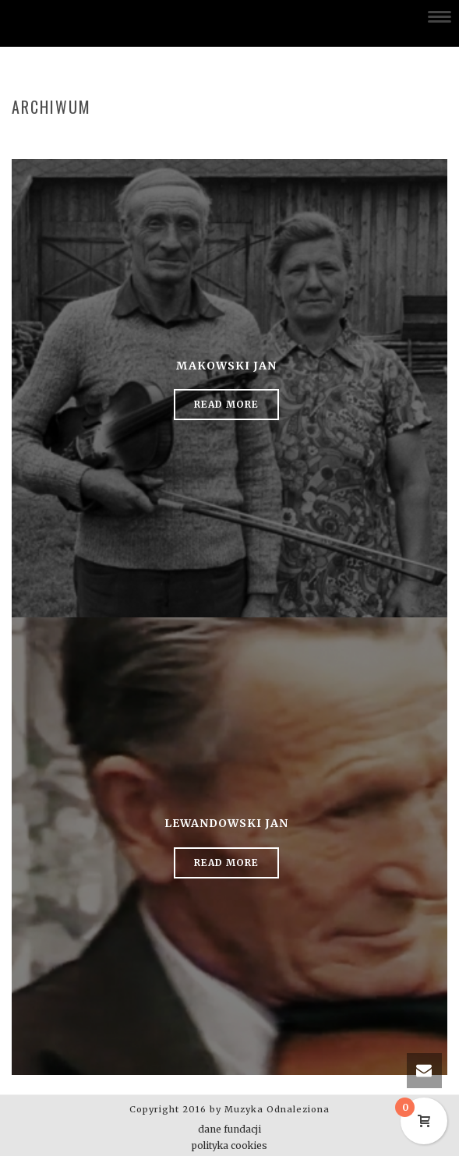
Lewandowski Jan (226, 823)
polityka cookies (229, 1145)
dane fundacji (229, 1129)
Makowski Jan (226, 366)
